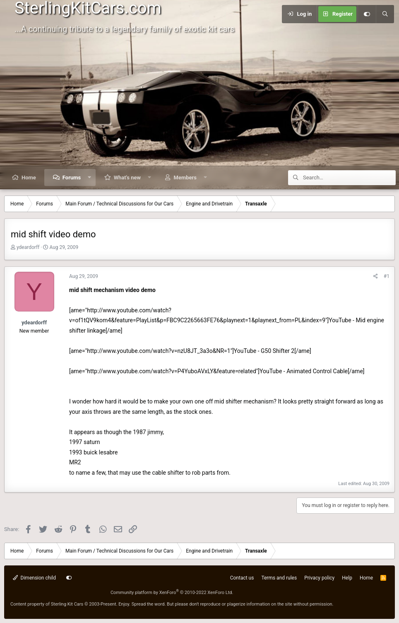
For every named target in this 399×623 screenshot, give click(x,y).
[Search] (385, 14)
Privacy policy (319, 578)
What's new (127, 177)
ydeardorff (28, 247)
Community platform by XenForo (172, 592)
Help (347, 578)
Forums (71, 177)
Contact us (242, 578)
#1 (386, 276)
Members (185, 177)
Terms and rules (279, 578)
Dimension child (34, 578)
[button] (90, 177)
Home (29, 177)
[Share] (375, 276)
